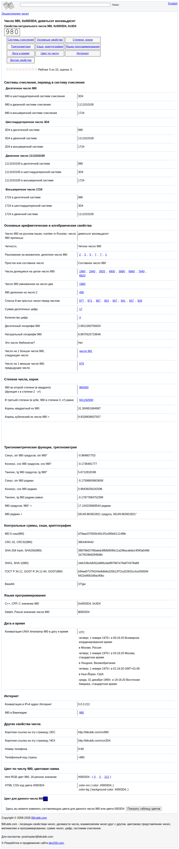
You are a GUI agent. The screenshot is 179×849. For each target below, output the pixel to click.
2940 (92, 271)
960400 (83, 387)
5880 (122, 271)
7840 (141, 271)
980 (81, 712)
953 (106, 300)
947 (114, 300)
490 (81, 292)
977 (81, 300)
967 (98, 300)
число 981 (85, 351)
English (172, 3)
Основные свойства (50, 39)
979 (81, 363)
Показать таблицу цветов (143, 808)
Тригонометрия (21, 46)
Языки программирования (83, 46)
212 (106, 776)
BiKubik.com (39, 817)
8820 (82, 275)
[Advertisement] (132, 50)
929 (139, 300)
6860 (131, 271)
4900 (112, 271)
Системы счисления (21, 39)
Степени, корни (83, 39)
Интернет (83, 53)
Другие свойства (20, 60)
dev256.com (56, 842)
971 (90, 300)
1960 (82, 271)
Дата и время (20, 53)
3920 (102, 271)
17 (80, 309)
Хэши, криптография (49, 46)
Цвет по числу (50, 53)
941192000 (86, 400)
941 (123, 300)
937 (131, 300)
